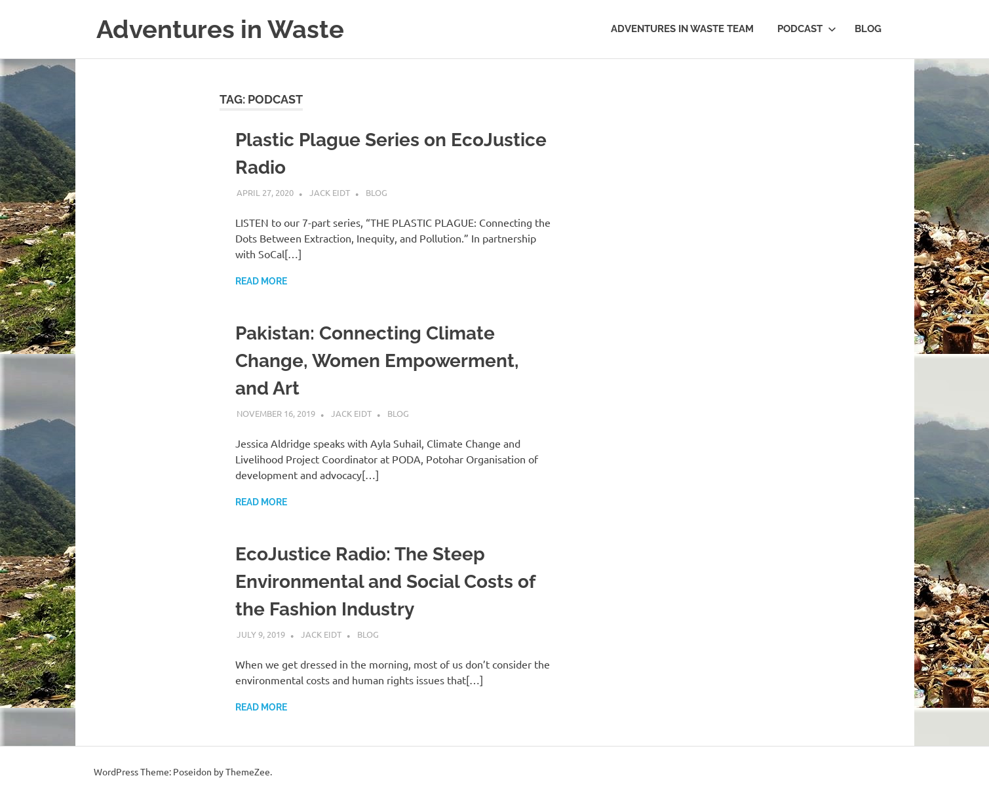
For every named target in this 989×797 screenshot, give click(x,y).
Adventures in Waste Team (682, 29)
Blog (868, 29)
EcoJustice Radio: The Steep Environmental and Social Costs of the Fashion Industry (385, 581)
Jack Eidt (329, 192)
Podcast (806, 29)
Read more (261, 281)
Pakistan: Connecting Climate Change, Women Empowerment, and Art (377, 360)
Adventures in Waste (220, 29)
